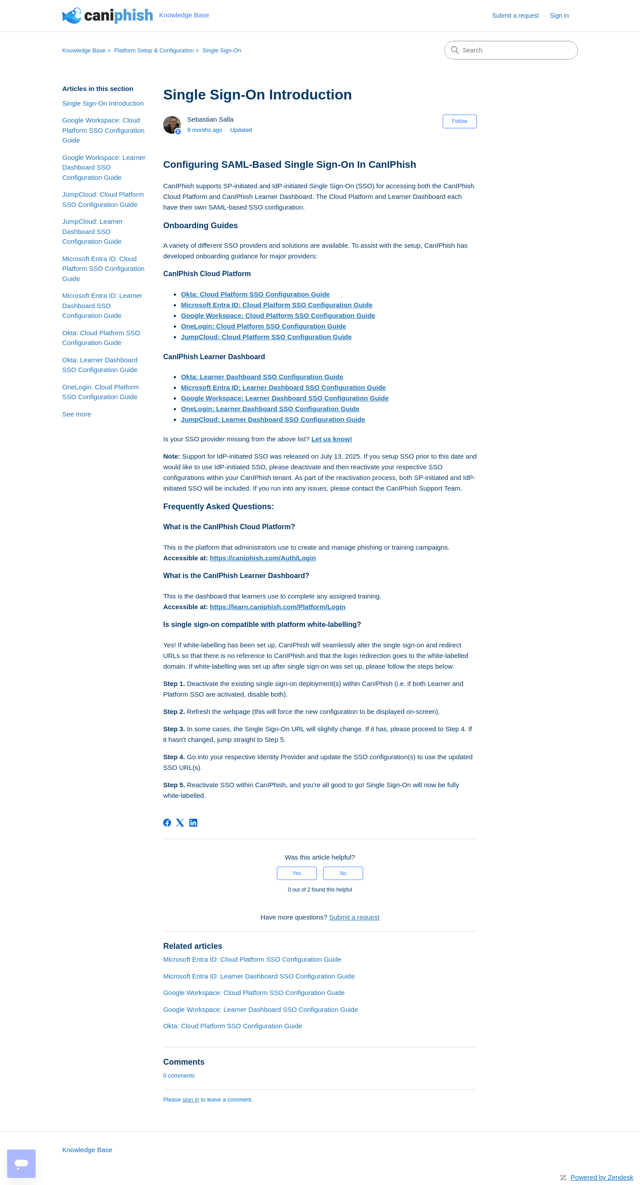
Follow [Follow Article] (460, 121)
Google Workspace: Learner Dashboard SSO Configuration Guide (103, 167)
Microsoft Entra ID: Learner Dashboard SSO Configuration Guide (102, 305)
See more (76, 414)
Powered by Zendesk (602, 1177)
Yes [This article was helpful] (296, 873)
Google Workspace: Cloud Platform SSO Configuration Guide (103, 130)
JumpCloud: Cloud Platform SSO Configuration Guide (103, 199)
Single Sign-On (221, 50)
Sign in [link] (559, 15)
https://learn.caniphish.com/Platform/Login (277, 606)
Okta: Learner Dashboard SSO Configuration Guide (99, 365)
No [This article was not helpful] (343, 873)
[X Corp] (180, 823)
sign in (191, 1099)
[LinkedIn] (193, 823)
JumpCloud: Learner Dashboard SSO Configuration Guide (92, 231)
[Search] (511, 50)
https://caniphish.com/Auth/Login (263, 558)
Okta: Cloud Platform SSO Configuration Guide (101, 338)
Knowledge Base (84, 50)
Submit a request (515, 15)
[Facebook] (167, 823)
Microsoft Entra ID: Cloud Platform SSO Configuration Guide (103, 268)
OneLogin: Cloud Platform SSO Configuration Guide (100, 392)
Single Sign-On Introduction (103, 103)
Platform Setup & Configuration (154, 50)
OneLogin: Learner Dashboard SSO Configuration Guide (270, 408)
